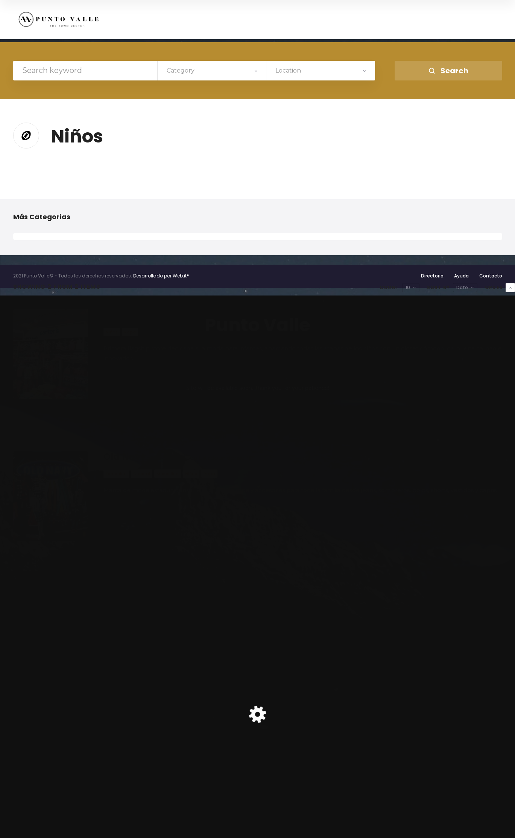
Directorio (432, 276)
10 (408, 287)
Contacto (490, 276)
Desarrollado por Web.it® (161, 276)
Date (462, 287)
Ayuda (461, 276)
